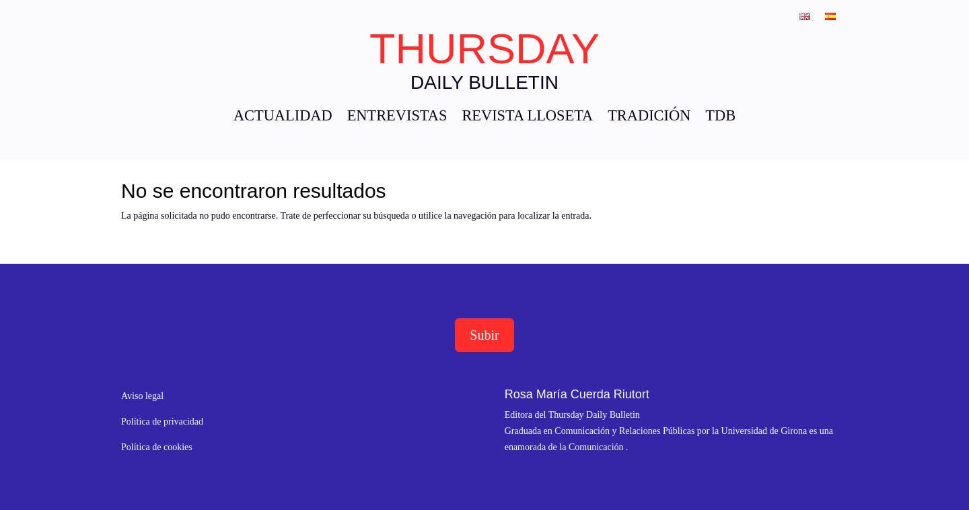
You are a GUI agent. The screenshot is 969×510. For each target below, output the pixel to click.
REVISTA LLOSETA (527, 117)
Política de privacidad (162, 421)
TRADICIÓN (649, 117)
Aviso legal (142, 396)
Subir (484, 335)
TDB (720, 117)
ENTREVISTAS (397, 117)
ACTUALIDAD (283, 117)
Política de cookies (156, 447)
